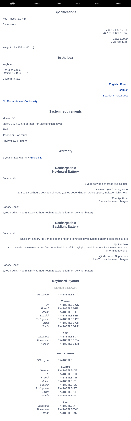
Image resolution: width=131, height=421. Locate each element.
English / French (118, 84)
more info (36, 157)
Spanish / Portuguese (115, 95)
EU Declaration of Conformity (20, 101)
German (123, 89)
